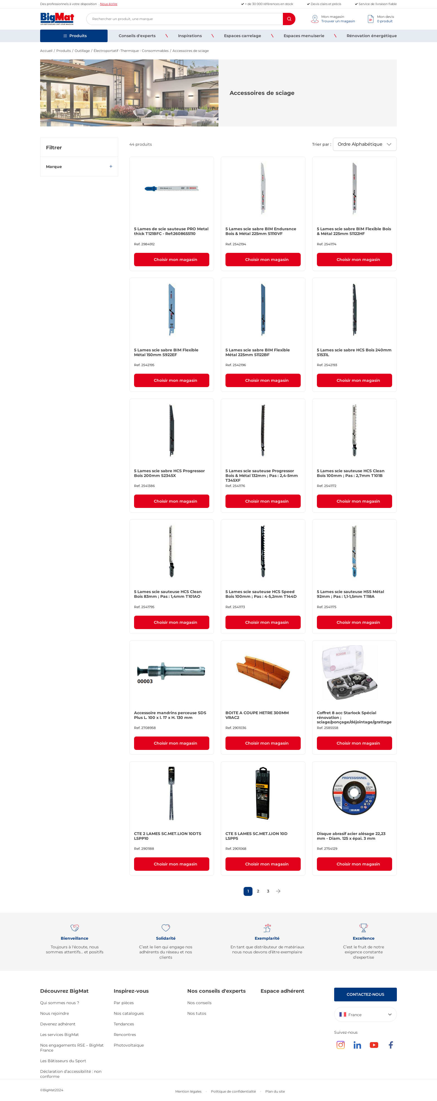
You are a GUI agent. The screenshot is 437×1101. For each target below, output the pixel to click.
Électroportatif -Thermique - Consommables (131, 51)
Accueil (46, 51)
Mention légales (188, 1091)
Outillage (82, 51)
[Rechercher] (289, 19)
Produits (63, 51)
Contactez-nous (365, 994)
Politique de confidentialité (233, 1091)
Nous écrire (108, 4)
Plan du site (275, 1091)
